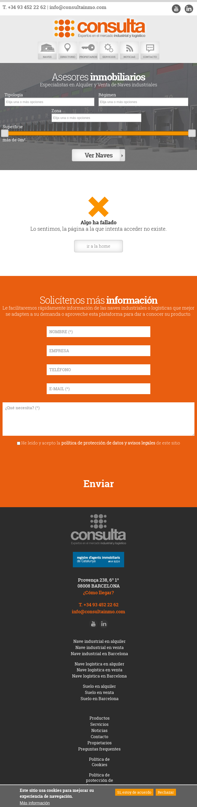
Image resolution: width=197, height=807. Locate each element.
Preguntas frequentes (99, 749)
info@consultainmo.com (78, 7)
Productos (100, 718)
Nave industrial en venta (99, 647)
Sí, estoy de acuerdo (134, 792)
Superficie (13, 126)
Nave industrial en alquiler (99, 641)
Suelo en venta (99, 692)
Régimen (107, 95)
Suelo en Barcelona (100, 698)
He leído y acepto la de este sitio (100, 443)
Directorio (67, 50)
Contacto (150, 50)
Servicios (109, 50)
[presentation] (98, 460)
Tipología (14, 95)
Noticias (129, 50)
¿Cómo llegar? (98, 592)
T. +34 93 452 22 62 (24, 7)
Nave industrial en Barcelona (99, 653)
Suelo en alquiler (99, 686)
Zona (56, 111)
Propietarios (88, 50)
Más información (35, 803)
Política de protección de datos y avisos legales (99, 783)
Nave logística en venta (99, 670)
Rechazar (166, 792)
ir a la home (98, 246)
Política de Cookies (99, 761)
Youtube (176, 8)
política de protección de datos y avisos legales (108, 443)
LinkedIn (188, 8)
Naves (47, 50)
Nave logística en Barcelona (99, 676)
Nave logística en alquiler (99, 664)
